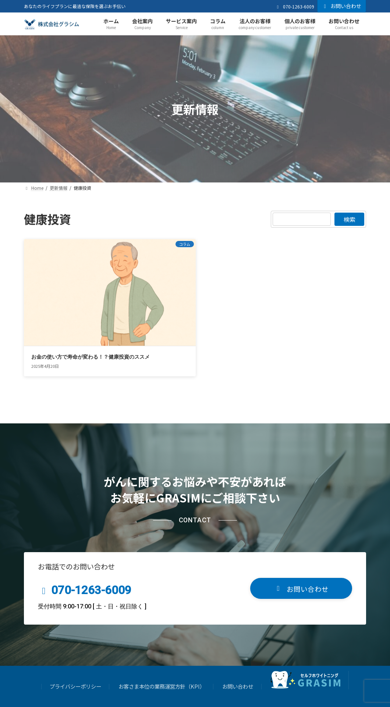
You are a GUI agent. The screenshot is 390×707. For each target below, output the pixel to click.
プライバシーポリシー (75, 656)
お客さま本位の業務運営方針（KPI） (161, 656)
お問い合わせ (342, 6)
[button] (301, 558)
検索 (349, 219)
